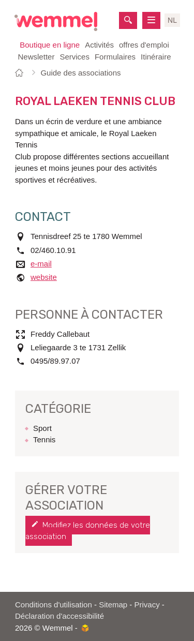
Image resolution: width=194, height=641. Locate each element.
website (44, 277)
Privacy (147, 604)
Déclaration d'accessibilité (59, 616)
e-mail (41, 263)
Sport (42, 428)
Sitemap (113, 604)
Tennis (44, 439)
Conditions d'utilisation (53, 604)
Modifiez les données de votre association (87, 531)
